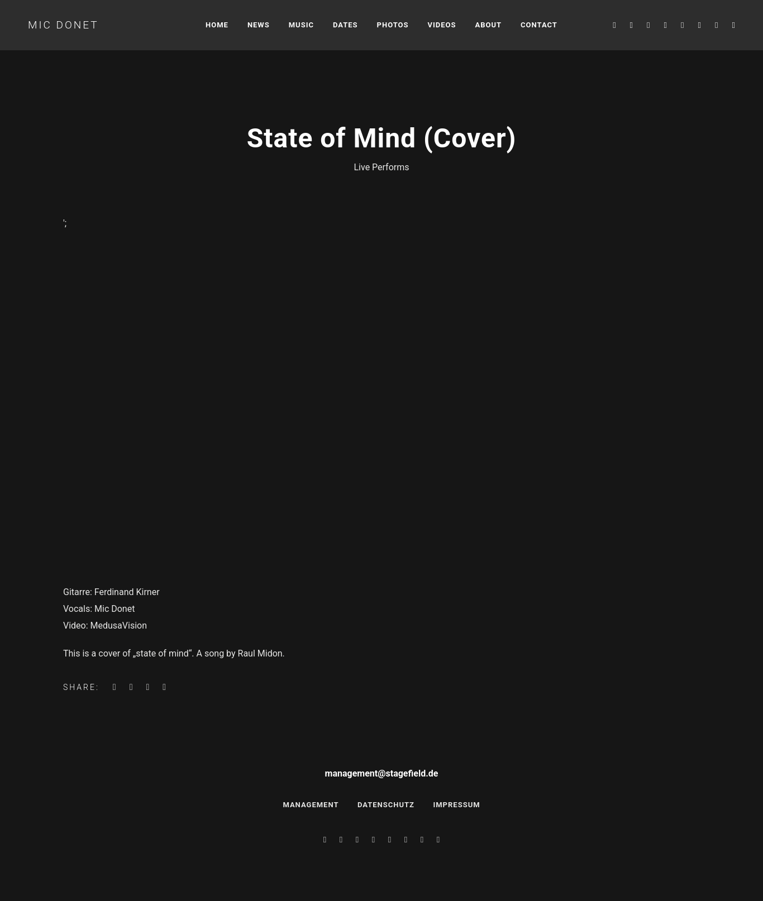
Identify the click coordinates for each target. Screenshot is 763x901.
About (488, 25)
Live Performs (381, 167)
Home (217, 25)
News (258, 25)
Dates (345, 25)
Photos (393, 25)
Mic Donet (63, 24)
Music (301, 25)
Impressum (456, 805)
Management (310, 805)
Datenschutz (385, 805)
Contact (539, 25)
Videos (442, 25)
